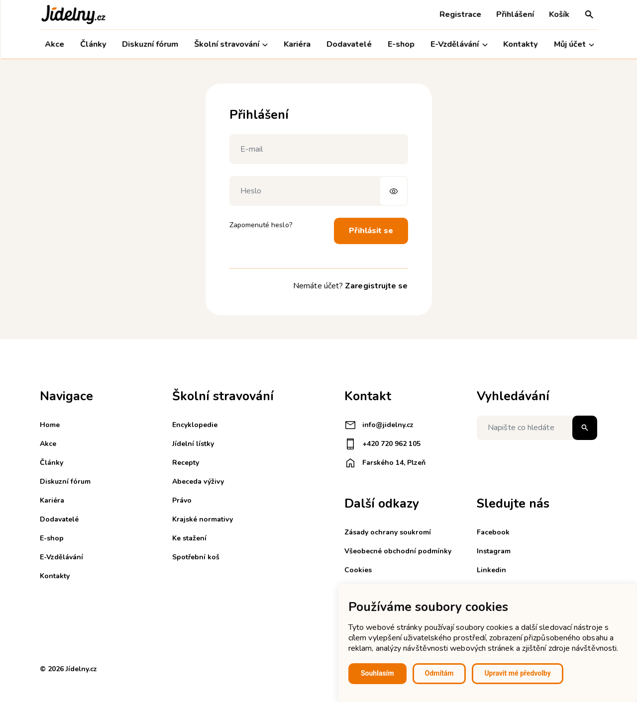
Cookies (358, 570)
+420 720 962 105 (382, 444)
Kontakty (520, 44)
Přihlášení (514, 14)
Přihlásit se (371, 230)
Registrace (459, 14)
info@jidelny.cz (379, 425)
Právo (182, 500)
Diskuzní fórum (149, 44)
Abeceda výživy (198, 481)
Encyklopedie (194, 425)
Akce (53, 44)
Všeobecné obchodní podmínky (397, 551)
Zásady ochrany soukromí (387, 532)
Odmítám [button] (439, 673)
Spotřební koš (195, 557)
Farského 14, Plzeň (384, 463)
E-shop (400, 44)
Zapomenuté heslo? (260, 225)
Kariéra (296, 44)
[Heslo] (318, 191)
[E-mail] (318, 149)
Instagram (494, 551)
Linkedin (491, 570)
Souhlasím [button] (377, 673)
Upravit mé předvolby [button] (517, 673)
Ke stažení (189, 538)
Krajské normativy (202, 519)
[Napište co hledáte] (537, 428)
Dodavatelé (348, 44)
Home (50, 425)
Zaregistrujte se (376, 285)
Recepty (185, 462)
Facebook (493, 532)
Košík (558, 14)
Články (92, 44)
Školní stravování (230, 44)
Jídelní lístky (193, 443)
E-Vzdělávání (458, 44)
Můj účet (573, 44)
